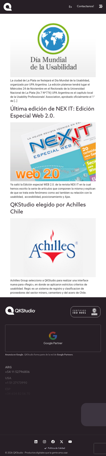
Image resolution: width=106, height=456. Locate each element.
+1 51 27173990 (16, 383)
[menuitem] (70, 7)
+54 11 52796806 (17, 372)
